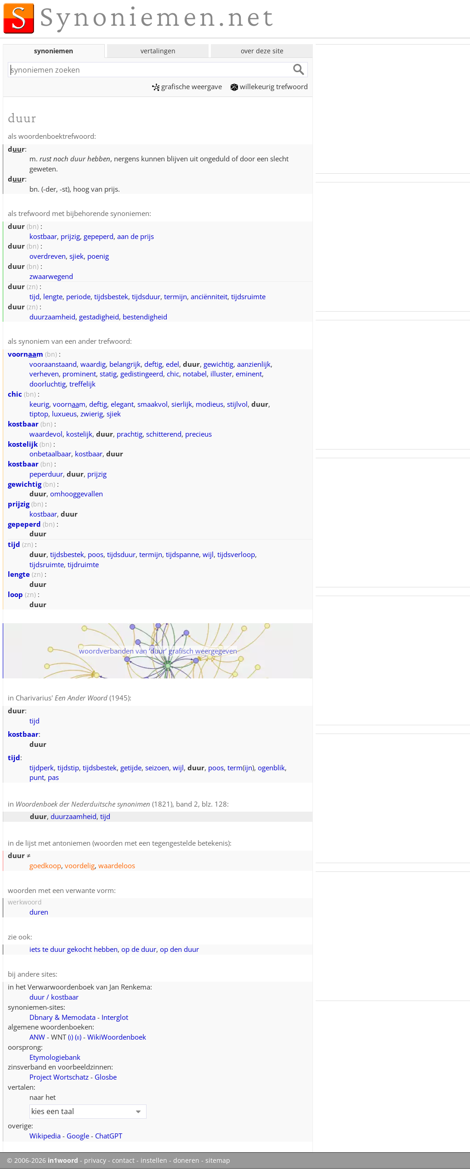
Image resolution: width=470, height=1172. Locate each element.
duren (38, 911)
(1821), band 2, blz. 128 (121, 803)
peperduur (46, 473)
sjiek (76, 256)
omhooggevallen (76, 493)
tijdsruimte (248, 296)
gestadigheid (99, 316)
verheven (44, 373)
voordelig (80, 865)
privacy (95, 1160)
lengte (52, 296)
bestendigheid (145, 316)
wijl (208, 554)
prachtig (129, 433)
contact (123, 1160)
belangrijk (125, 364)
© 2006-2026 (42, 1160)
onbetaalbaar (50, 453)
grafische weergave (187, 86)
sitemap (217, 1160)
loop (15, 594)
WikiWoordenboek (116, 1036)
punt (36, 777)
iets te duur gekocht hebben (73, 949)
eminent (249, 373)
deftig (153, 364)
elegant (122, 404)
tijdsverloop (236, 554)
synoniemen (53, 50)
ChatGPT (108, 1135)
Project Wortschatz (59, 1076)
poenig (98, 256)
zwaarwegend (51, 276)
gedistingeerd (141, 373)
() (70, 1036)
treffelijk (82, 383)
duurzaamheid (52, 316)
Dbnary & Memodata (62, 1017)
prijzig (70, 236)
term (235, 767)
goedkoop (45, 865)
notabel (195, 373)
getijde (131, 767)
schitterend (163, 433)
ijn (248, 767)
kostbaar (43, 236)
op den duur (179, 949)
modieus (209, 404)
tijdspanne (182, 554)
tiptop (38, 413)
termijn (175, 296)
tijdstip (68, 767)
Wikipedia (45, 1135)
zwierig (91, 413)
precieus (198, 433)
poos (95, 554)
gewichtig (218, 364)
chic (173, 373)
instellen (154, 1160)
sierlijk (181, 404)
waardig (93, 364)
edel (172, 364)
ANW (37, 1036)
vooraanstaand (53, 364)
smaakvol (152, 404)
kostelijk (79, 433)
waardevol (45, 433)
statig (108, 373)
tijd (34, 296)
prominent (79, 373)
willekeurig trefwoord (269, 86)
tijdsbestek (111, 296)
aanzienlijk (254, 364)
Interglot (115, 1017)
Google (78, 1135)
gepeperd (98, 236)
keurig (39, 404)
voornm (25, 353)
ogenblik (271, 767)
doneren (186, 1160)
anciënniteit (209, 296)
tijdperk (41, 767)
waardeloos (116, 865)
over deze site (262, 50)
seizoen (157, 767)
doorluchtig (47, 383)
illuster (221, 373)
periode (78, 296)
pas (53, 777)
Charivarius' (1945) (73, 697)
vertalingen (158, 50)
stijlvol (237, 404)
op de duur (138, 949)
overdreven (47, 256)
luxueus (64, 413)
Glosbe (106, 1076)
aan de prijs (135, 236)
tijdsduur (146, 296)
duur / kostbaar (54, 996)
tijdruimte (83, 564)
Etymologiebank (54, 1057)
